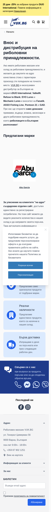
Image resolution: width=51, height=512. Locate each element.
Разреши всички (25, 265)
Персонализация (25, 275)
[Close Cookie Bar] (45, 229)
